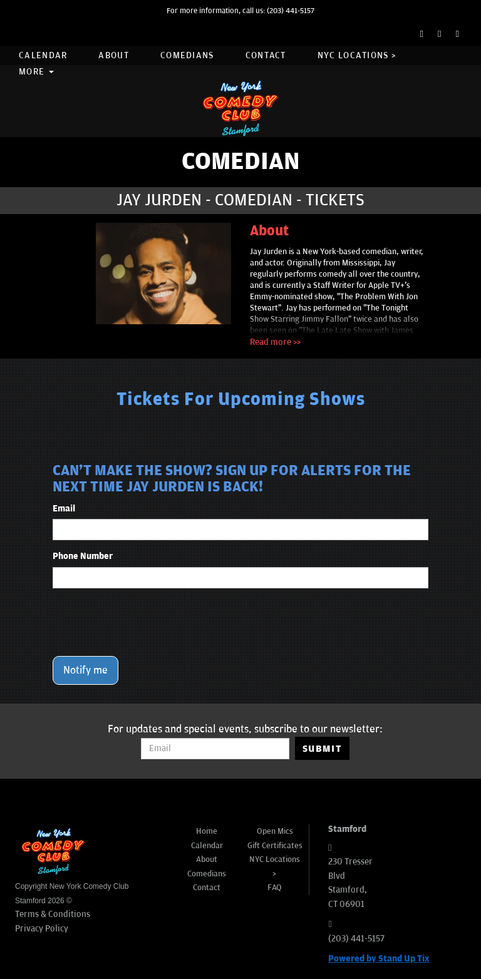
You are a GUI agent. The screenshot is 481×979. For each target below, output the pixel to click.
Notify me (85, 670)
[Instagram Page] (457, 34)
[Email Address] (215, 748)
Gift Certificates (275, 846)
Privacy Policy (41, 928)
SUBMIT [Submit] (322, 748)
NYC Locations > (357, 55)
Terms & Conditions (52, 914)
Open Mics (275, 831)
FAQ (274, 888)
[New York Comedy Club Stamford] (240, 108)
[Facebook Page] (421, 34)
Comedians (187, 55)
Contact (266, 55)
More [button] (36, 71)
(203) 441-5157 (290, 11)
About (113, 55)
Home (206, 831)
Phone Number (83, 556)
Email (64, 508)
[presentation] (148, 622)
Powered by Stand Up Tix (379, 958)
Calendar (43, 55)
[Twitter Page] (439, 34)
